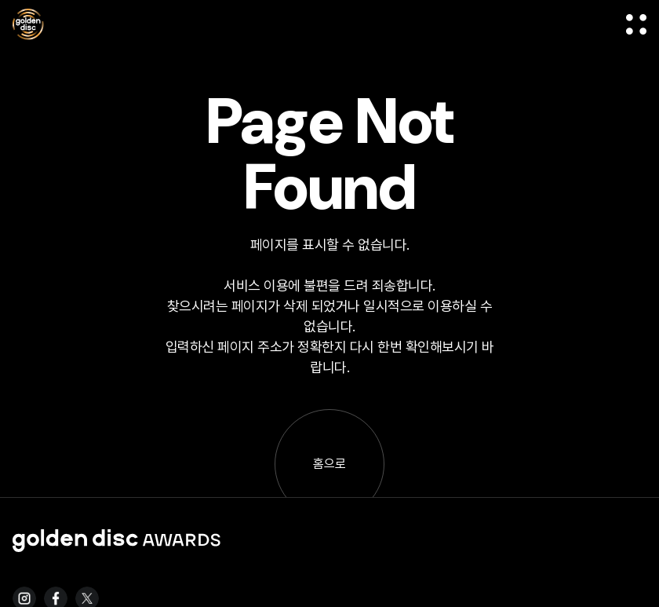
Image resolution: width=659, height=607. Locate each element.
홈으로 (329, 463)
